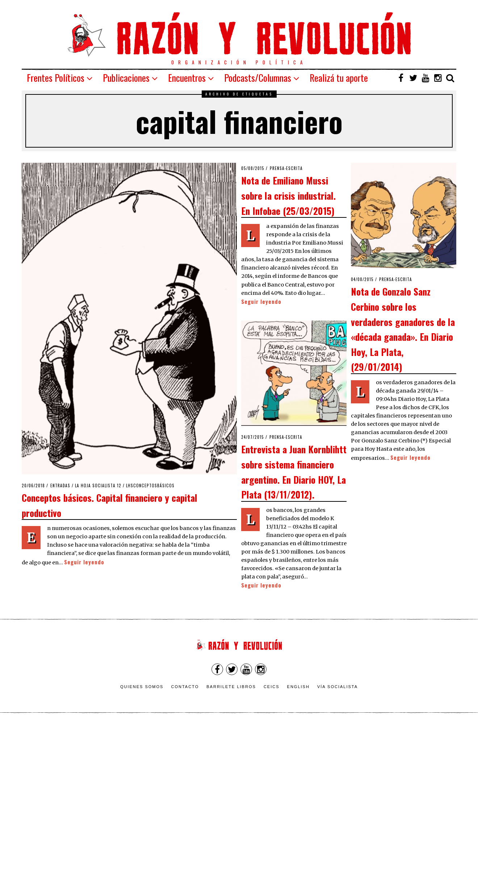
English (298, 686)
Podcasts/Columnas (257, 78)
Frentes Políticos (55, 78)
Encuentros (187, 78)
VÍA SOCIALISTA (337, 686)
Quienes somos (142, 686)
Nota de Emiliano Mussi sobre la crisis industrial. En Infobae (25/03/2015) (288, 195)
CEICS (272, 686)
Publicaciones (126, 78)
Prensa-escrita (286, 168)
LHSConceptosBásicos (150, 485)
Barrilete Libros (231, 686)
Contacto (185, 686)
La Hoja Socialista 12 (98, 485)
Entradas (60, 485)
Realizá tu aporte (339, 78)
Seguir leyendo (84, 562)
